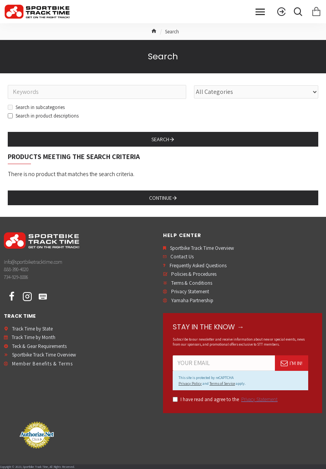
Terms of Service (222, 383)
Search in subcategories (36, 107)
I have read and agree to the (226, 399)
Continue (160, 197)
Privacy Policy (190, 383)
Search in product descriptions (43, 115)
